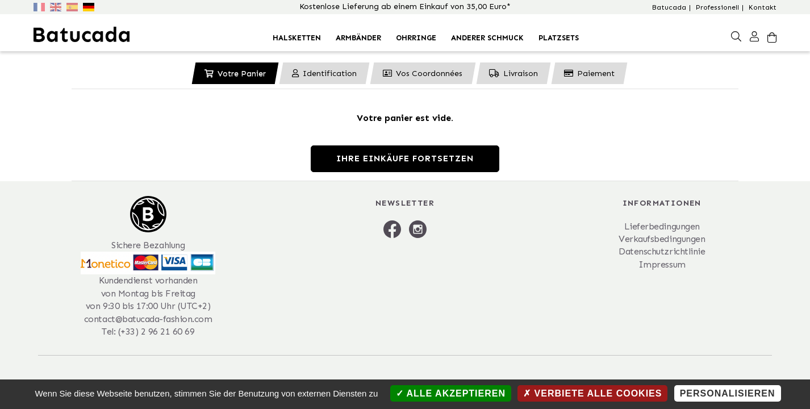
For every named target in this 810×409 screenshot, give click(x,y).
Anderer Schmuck (487, 38)
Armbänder (358, 38)
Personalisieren (727, 393)
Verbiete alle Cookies (592, 393)
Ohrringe (416, 38)
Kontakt (762, 7)
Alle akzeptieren (451, 393)
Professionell (717, 7)
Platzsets (558, 38)
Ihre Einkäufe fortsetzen (405, 158)
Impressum (662, 264)
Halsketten (297, 38)
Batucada (669, 7)
